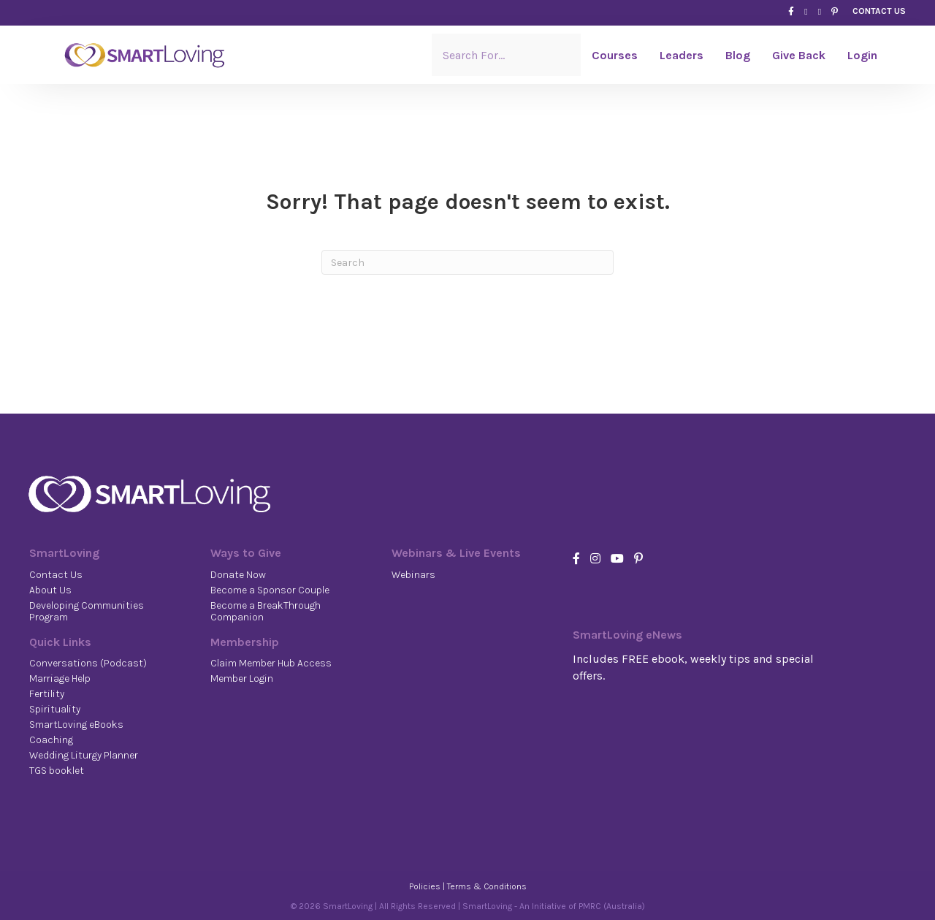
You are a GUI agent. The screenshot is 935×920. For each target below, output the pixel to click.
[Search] (467, 262)
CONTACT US (879, 11)
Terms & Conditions (487, 886)
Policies (424, 886)
